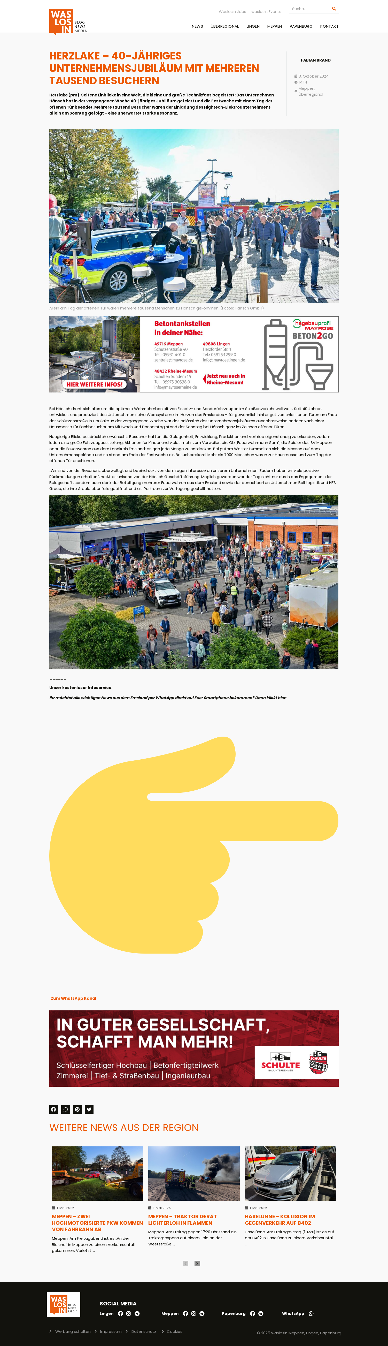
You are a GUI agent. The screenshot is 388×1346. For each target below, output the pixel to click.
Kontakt (329, 26)
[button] (53, 1109)
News (197, 26)
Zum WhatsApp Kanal (73, 998)
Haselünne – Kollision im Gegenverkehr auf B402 (280, 1220)
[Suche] (334, 8)
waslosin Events (266, 11)
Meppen (274, 26)
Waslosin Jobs (232, 11)
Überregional (225, 26)
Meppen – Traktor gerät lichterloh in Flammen (182, 1220)
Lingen (253, 26)
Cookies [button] (174, 1331)
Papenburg (301, 26)
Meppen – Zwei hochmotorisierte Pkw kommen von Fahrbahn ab (97, 1223)
